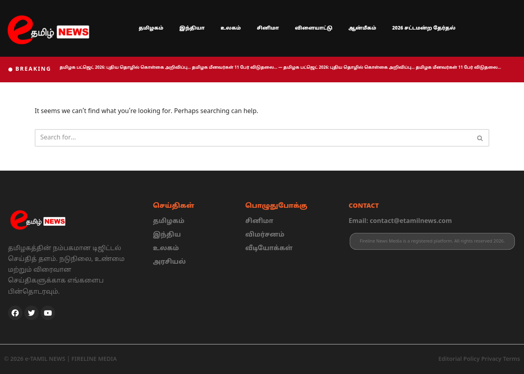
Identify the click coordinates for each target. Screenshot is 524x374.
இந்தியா (192, 28)
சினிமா (268, 28)
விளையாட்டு (314, 28)
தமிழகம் (151, 28)
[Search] (253, 138)
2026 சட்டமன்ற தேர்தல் (423, 28)
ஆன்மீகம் (362, 28)
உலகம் (231, 28)
